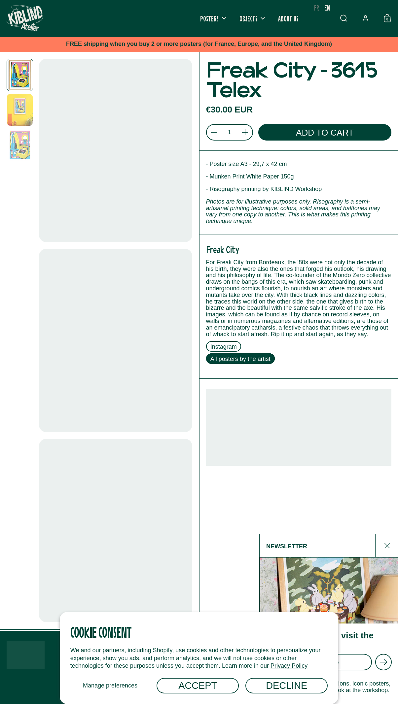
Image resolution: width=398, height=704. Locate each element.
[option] (316, 7)
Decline (286, 685)
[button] (343, 18)
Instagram (223, 346)
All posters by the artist (240, 359)
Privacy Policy (289, 665)
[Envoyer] (383, 662)
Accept (197, 685)
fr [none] (316, 7)
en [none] (327, 7)
